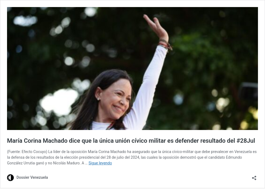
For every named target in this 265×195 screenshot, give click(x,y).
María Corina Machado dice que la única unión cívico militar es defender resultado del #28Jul (131, 140)
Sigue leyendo (100, 163)
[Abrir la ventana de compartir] (254, 176)
